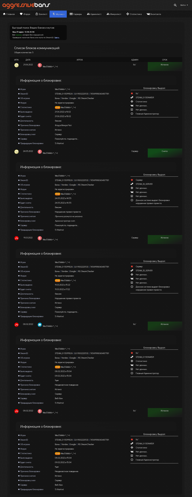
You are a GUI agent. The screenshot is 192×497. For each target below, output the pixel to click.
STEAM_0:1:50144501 (145, 97)
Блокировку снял (26, 134)
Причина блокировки (29, 125)
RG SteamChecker (86, 98)
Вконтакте (153, 14)
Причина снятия (27, 129)
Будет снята (24, 116)
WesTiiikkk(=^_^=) (65, 107)
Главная (8, 14)
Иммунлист (113, 14)
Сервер (22, 138)
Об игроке (24, 98)
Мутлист (58, 14)
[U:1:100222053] (81, 93)
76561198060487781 (99, 93)
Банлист (41, 14)
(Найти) (60, 143)
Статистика (134, 14)
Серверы (75, 14)
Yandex (65, 98)
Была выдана (25, 111)
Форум (24, 14)
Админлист (93, 14)
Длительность (25, 120)
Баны (57, 98)
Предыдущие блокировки (30, 143)
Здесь (56, 37)
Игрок (22, 89)
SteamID (23, 93)
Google (73, 98)
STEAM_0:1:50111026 (64, 93)
